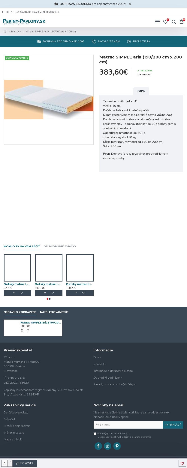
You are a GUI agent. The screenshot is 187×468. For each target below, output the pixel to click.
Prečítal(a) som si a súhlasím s (123, 435)
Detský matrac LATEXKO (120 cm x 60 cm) (17, 284)
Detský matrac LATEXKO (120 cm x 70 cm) (80, 284)
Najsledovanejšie (54, 312)
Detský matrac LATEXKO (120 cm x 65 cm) (48, 284)
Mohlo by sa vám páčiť (22, 246)
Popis (141, 91)
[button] (47, 299)
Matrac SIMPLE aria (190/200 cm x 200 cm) (41, 322)
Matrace (16, 31)
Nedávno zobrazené (20, 312)
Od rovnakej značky (60, 246)
